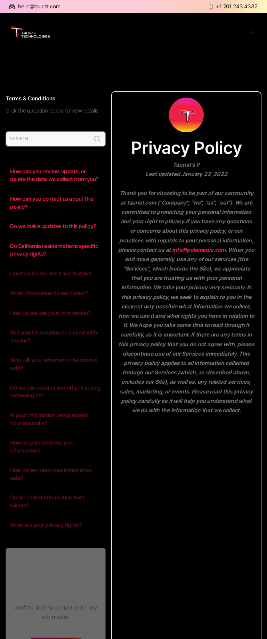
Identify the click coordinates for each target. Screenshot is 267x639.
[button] (248, 32)
